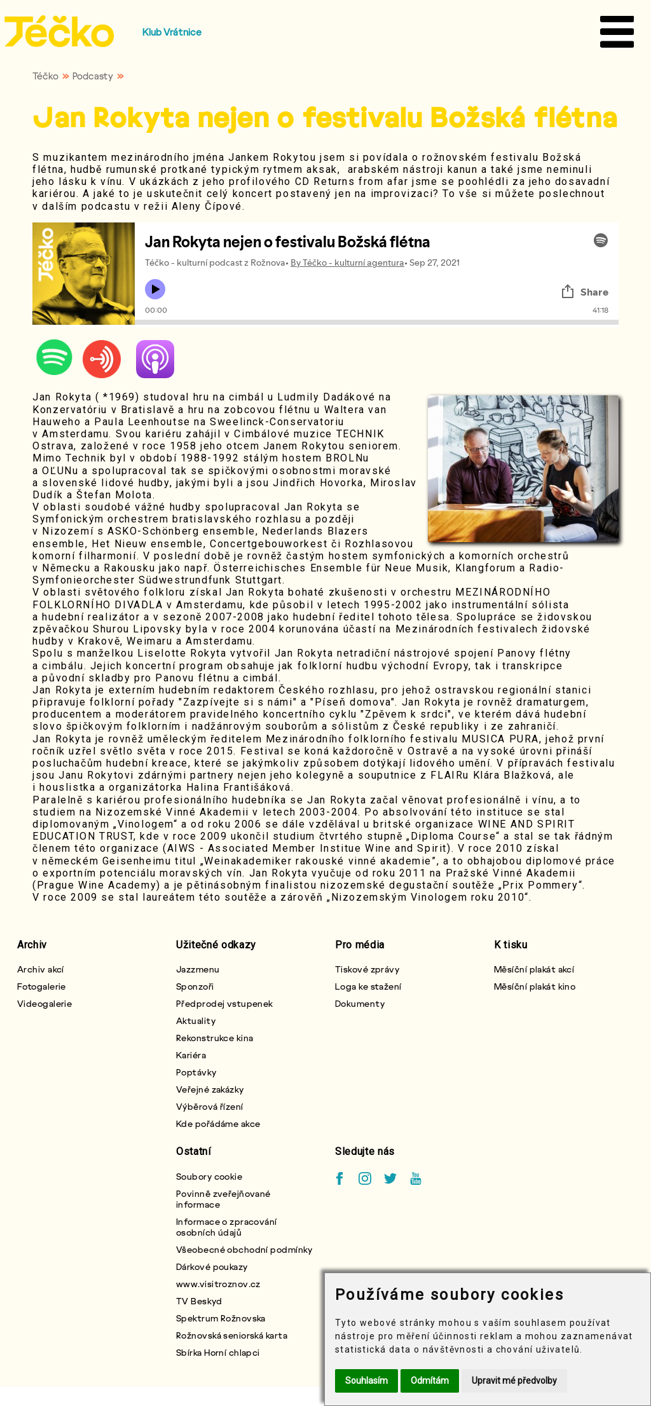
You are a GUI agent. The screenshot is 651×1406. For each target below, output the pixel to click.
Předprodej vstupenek (224, 1003)
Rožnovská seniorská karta (231, 1335)
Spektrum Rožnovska (221, 1318)
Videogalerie (44, 1003)
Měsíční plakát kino (534, 986)
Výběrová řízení (209, 1106)
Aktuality (196, 1020)
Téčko (45, 75)
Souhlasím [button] (366, 1380)
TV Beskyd (199, 1300)
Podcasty (92, 75)
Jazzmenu (198, 969)
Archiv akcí (40, 969)
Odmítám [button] (430, 1380)
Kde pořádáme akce (218, 1123)
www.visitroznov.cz (218, 1283)
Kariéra (191, 1054)
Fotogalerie (41, 986)
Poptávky (196, 1072)
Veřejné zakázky (210, 1089)
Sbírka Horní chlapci (218, 1352)
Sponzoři (195, 986)
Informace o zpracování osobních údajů (226, 1227)
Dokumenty (360, 1003)
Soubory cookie (209, 1176)
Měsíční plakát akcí (534, 969)
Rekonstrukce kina (214, 1037)
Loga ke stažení (368, 986)
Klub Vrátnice (172, 32)
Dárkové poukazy (212, 1266)
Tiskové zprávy (367, 969)
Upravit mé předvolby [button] (514, 1380)
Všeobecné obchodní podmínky (244, 1249)
